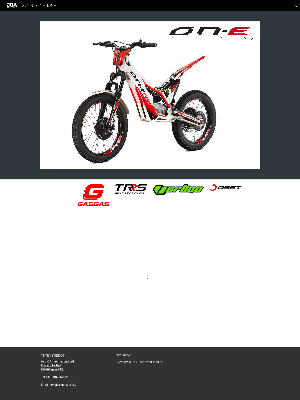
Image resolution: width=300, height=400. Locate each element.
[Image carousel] (150, 95)
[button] (295, 5)
